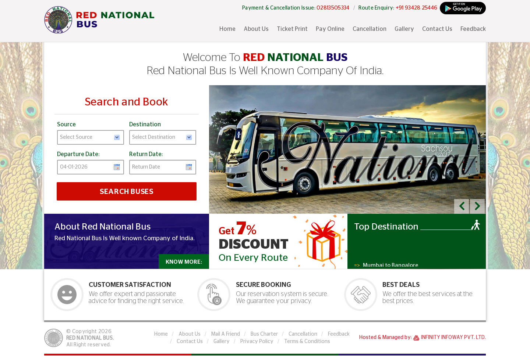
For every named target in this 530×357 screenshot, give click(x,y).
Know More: (184, 262)
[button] (461, 206)
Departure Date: (78, 154)
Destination (145, 124)
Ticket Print (292, 29)
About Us (256, 29)
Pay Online (330, 29)
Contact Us (437, 29)
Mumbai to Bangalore (386, 266)
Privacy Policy (256, 341)
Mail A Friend (225, 334)
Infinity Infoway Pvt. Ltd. (453, 337)
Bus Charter (264, 334)
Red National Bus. (90, 338)
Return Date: (146, 154)
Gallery (404, 29)
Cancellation (369, 29)
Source (66, 124)
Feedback (473, 29)
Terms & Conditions (307, 341)
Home (227, 29)
